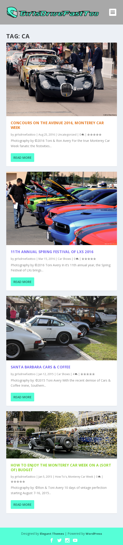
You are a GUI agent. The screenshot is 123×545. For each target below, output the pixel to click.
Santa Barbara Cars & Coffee (40, 367)
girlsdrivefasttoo (25, 134)
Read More (22, 157)
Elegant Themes (52, 534)
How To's (61, 477)
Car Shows (64, 259)
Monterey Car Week (80, 477)
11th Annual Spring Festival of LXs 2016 (52, 251)
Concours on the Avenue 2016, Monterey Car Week (57, 125)
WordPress (94, 534)
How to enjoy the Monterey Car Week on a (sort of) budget (61, 467)
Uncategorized (67, 134)
